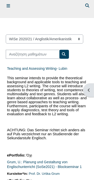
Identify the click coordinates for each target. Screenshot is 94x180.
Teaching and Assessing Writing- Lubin (37, 68)
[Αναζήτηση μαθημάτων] (33, 54)
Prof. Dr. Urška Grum (44, 174)
